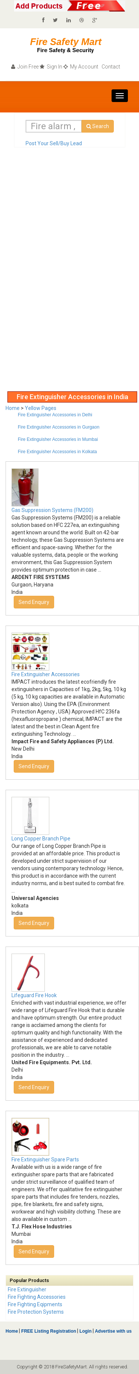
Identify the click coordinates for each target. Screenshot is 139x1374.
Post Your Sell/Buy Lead (54, 143)
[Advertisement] (35, 276)
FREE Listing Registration (48, 1331)
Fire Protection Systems (36, 1312)
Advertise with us (113, 1331)
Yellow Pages (40, 408)
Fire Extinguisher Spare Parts (45, 1160)
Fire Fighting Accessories (37, 1297)
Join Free (25, 67)
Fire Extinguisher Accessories (45, 674)
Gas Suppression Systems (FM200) (52, 510)
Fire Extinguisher (27, 1289)
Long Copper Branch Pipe (40, 839)
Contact (110, 67)
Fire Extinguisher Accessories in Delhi (55, 414)
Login (85, 1331)
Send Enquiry (34, 602)
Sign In (51, 67)
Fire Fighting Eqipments (35, 1304)
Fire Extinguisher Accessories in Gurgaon (58, 427)
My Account (80, 67)
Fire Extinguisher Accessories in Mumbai (58, 439)
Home (13, 408)
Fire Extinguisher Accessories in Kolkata (57, 451)
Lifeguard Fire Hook (34, 995)
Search (97, 126)
